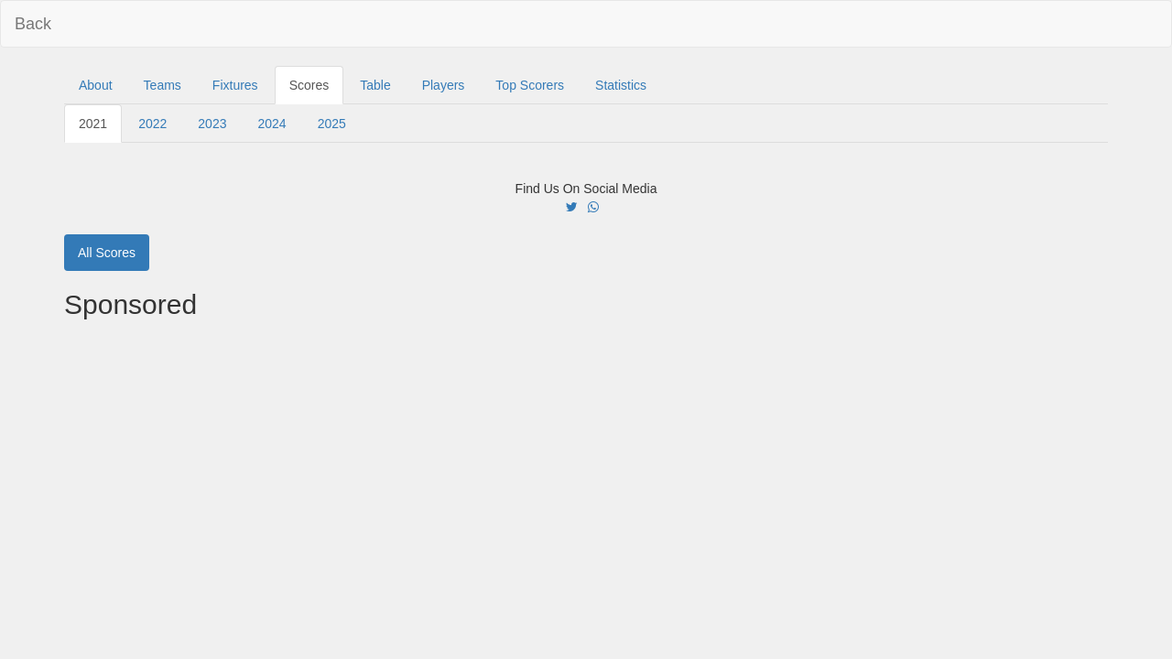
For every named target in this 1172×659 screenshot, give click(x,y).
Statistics (620, 85)
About (96, 85)
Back (33, 24)
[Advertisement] (586, 457)
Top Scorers (529, 85)
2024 (271, 123)
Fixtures (235, 85)
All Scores (107, 252)
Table (375, 85)
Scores (309, 85)
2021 (93, 123)
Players (443, 85)
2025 (332, 123)
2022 (152, 123)
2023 (212, 123)
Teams (162, 85)
